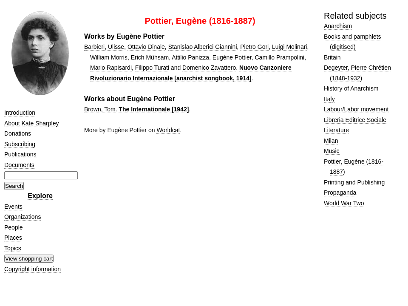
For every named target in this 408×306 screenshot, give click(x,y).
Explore (40, 195)
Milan (331, 140)
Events (13, 206)
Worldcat (168, 130)
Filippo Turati (152, 67)
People (13, 227)
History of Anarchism (351, 88)
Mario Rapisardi (111, 67)
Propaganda (340, 192)
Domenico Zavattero (209, 67)
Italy (329, 99)
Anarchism (338, 26)
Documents (19, 165)
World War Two (344, 203)
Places (13, 237)
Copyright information (32, 269)
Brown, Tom (100, 109)
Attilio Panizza (190, 57)
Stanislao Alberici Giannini (202, 46)
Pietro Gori (254, 46)
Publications (20, 154)
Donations (17, 133)
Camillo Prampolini (279, 57)
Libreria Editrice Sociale (355, 119)
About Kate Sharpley (31, 123)
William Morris (109, 57)
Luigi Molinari (289, 46)
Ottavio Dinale (146, 46)
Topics (12, 248)
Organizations (22, 216)
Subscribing (19, 144)
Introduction (19, 112)
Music (332, 150)
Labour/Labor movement (356, 109)
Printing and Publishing (354, 182)
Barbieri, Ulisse (104, 46)
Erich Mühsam (150, 57)
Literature (336, 130)
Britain (332, 57)
